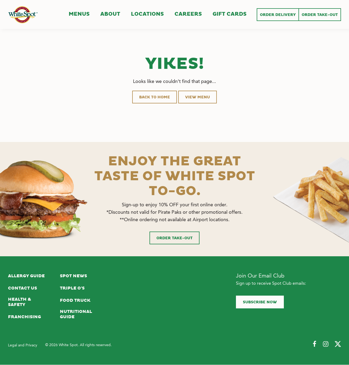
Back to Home (154, 97)
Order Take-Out (174, 238)
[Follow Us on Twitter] (338, 344)
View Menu (197, 97)
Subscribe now (260, 302)
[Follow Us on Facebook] (314, 344)
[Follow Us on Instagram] (326, 344)
